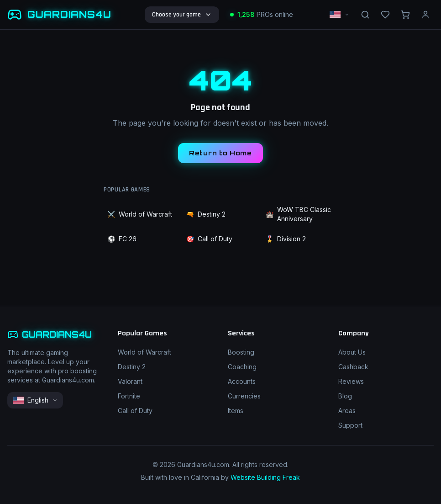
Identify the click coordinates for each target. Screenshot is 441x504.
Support (350, 425)
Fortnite (129, 396)
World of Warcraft (139, 214)
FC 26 (121, 239)
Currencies (244, 396)
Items (235, 410)
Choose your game (182, 15)
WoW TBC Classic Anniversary (298, 214)
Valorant (130, 381)
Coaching (242, 367)
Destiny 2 (206, 214)
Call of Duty (209, 239)
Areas (347, 410)
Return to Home (220, 153)
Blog (345, 396)
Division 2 (286, 239)
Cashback (353, 367)
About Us (352, 352)
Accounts (242, 381)
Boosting (241, 352)
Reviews (351, 381)
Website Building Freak (265, 477)
